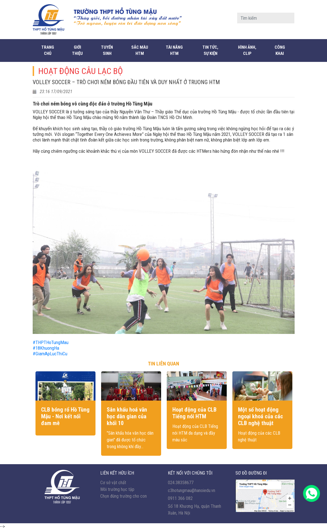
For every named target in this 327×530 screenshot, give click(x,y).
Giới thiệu (77, 50)
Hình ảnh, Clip (247, 50)
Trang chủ (47, 50)
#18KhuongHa (46, 348)
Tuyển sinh (107, 50)
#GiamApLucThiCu (50, 353)
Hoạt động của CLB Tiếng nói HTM (194, 413)
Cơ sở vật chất (113, 482)
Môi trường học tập (117, 489)
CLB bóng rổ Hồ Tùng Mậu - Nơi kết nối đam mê (65, 416)
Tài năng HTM (174, 50)
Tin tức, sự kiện (210, 50)
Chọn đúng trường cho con (123, 496)
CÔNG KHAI (280, 50)
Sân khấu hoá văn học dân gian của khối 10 (127, 416)
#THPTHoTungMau (51, 342)
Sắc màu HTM (139, 50)
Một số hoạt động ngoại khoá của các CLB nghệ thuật (260, 416)
